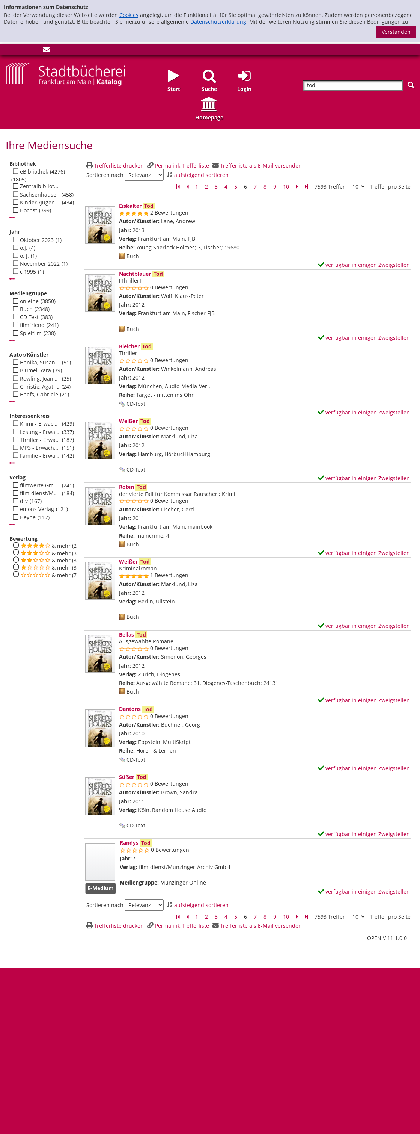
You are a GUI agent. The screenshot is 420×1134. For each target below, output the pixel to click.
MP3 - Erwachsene (40, 448)
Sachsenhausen (40, 194)
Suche (209, 88)
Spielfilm (31, 333)
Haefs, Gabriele (39, 394)
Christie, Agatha (40, 386)
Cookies (128, 14)
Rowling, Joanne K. (40, 378)
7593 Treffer (330, 186)
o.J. (23, 248)
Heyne (28, 517)
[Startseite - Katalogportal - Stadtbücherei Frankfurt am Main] (65, 73)
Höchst (28, 210)
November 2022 (40, 263)
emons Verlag (37, 509)
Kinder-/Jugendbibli (40, 202)
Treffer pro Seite (390, 186)
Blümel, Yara (35, 370)
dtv (24, 501)
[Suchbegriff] (353, 85)
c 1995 (28, 271)
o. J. (24, 256)
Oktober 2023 (37, 240)
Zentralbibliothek (40, 186)
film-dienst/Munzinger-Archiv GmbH (40, 493)
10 (286, 186)
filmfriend (32, 325)
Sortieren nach (104, 175)
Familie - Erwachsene (40, 455)
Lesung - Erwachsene (40, 432)
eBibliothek (34, 171)
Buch (26, 309)
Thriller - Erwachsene (40, 440)
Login (244, 88)
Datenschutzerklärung (218, 21)
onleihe (29, 301)
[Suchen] (411, 85)
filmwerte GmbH (40, 485)
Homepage (209, 117)
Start (173, 88)
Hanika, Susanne (40, 362)
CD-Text (29, 317)
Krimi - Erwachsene (40, 423)
